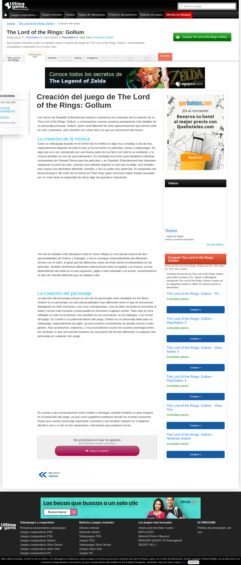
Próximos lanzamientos (123, 14)
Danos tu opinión (97, 450)
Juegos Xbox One (90, 549)
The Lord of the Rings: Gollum (13, 59)
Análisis (70, 14)
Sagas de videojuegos (92, 14)
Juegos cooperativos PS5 (36, 532)
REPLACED (146, 532)
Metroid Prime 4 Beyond (153, 536)
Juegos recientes (52, 14)
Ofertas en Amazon (178, 14)
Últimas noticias (89, 527)
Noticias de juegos (151, 14)
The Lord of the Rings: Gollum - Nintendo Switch (190, 436)
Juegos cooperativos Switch (38, 540)
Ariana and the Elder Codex (156, 527)
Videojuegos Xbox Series (95, 544)
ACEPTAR (193, 562)
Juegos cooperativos (24, 15)
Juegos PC (86, 553)
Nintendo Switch (89, 532)
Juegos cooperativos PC (35, 553)
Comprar (165, 55)
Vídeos (78, 57)
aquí (183, 562)
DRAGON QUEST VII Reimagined (160, 540)
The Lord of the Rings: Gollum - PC (193, 293)
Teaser (171, 230)
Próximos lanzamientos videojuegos (43, 527)
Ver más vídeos (214, 244)
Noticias (52, 57)
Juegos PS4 (87, 540)
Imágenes (92, 57)
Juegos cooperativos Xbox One (40, 549)
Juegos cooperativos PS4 (36, 536)
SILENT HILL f (147, 544)
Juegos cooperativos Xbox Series (41, 544)
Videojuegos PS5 (90, 536)
